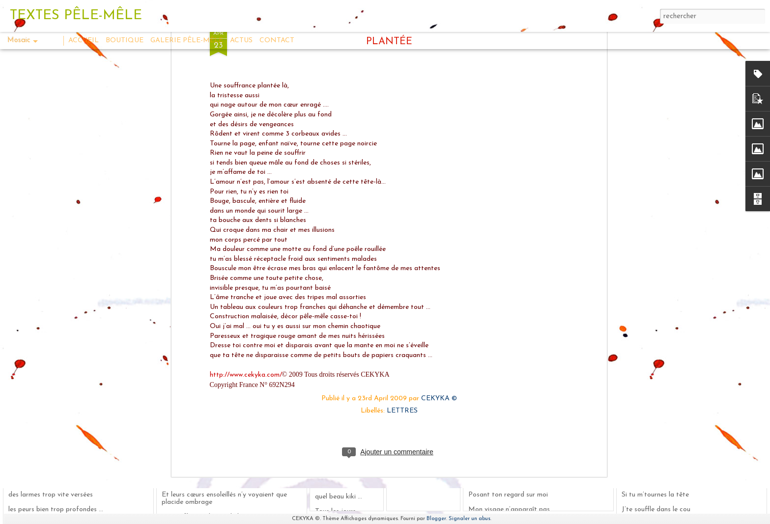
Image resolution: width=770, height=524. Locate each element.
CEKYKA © (439, 195)
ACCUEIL (83, 40)
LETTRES (402, 208)
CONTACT (276, 40)
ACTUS (241, 40)
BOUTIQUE (124, 40)
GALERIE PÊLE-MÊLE (186, 40)
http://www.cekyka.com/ (246, 172)
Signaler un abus (469, 519)
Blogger (436, 519)
